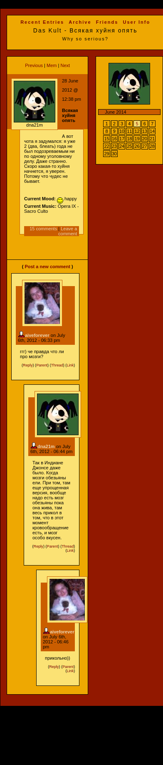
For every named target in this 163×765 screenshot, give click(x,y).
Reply (27, 365)
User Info (136, 22)
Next (65, 65)
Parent (41, 365)
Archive (80, 22)
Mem (52, 65)
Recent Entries (42, 22)
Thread (57, 365)
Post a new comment (47, 266)
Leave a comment (67, 231)
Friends (107, 22)
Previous (34, 65)
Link (70, 365)
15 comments (43, 228)
